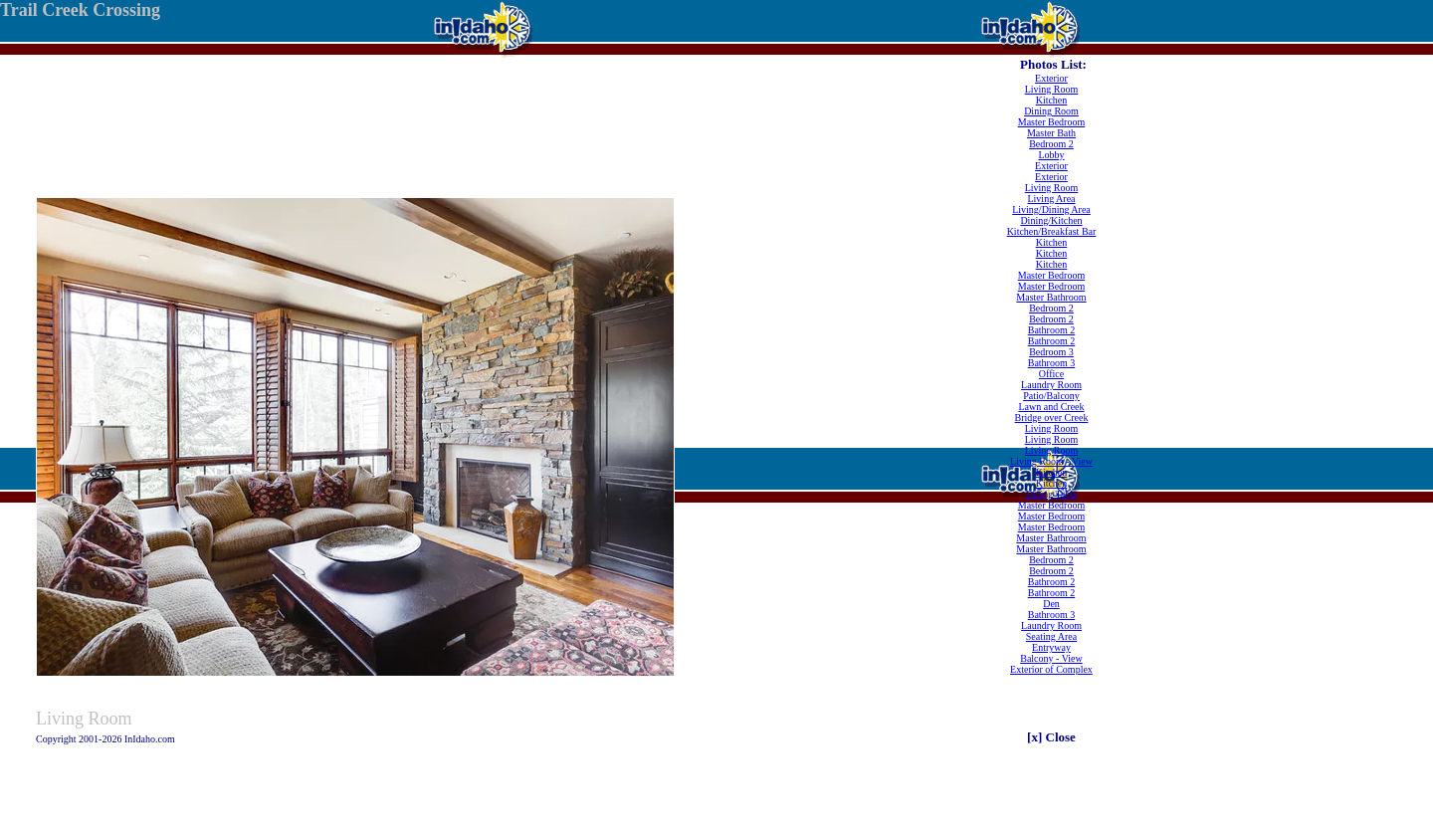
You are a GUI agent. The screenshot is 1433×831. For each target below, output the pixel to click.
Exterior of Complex (1051, 669)
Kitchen (1052, 100)
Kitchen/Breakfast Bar (1052, 231)
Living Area (1051, 198)
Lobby (1051, 154)
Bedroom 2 (1051, 143)
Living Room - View (1051, 461)
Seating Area (1051, 636)
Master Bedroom (1052, 121)
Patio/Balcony (1051, 395)
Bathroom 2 (1052, 329)
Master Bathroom (1051, 297)
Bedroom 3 (1051, 351)
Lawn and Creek (1051, 406)
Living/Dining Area (1051, 209)
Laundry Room (1051, 384)
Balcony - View (1051, 658)
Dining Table (1051, 494)
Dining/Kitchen (1051, 220)
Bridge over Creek (1052, 417)
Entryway (1051, 647)
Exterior (1051, 78)
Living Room (1052, 89)
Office (1051, 373)
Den (1051, 603)
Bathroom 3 (1052, 362)
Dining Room (1051, 110)
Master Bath (1051, 132)
